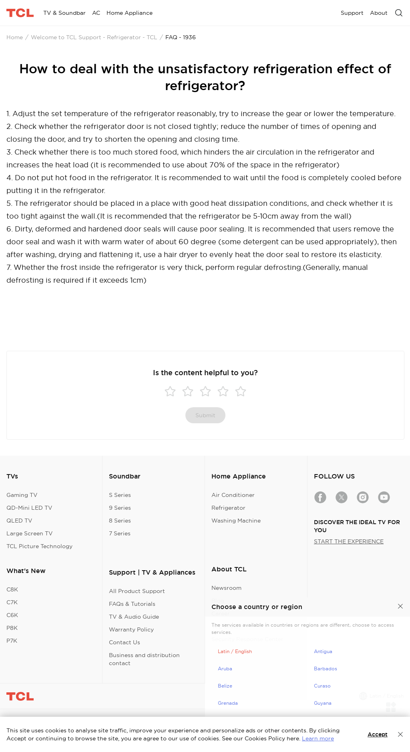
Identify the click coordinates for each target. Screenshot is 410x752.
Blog (217, 600)
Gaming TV (22, 495)
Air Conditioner (233, 495)
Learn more (318, 738)
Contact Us (124, 642)
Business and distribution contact (144, 659)
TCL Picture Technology (39, 546)
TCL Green (226, 626)
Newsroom (226, 587)
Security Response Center (247, 639)
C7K (12, 602)
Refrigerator (228, 507)
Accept (378, 734)
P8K (12, 627)
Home (14, 37)
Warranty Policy (131, 629)
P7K (11, 640)
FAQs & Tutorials (132, 603)
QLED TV (19, 520)
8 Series (120, 520)
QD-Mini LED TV (29, 507)
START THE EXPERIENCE (349, 541)
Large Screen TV (29, 533)
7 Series (120, 533)
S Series (120, 495)
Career (220, 613)
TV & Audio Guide (134, 616)
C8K (12, 589)
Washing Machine (236, 520)
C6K (12, 615)
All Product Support (137, 591)
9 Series (120, 507)
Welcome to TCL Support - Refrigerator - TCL (94, 37)
